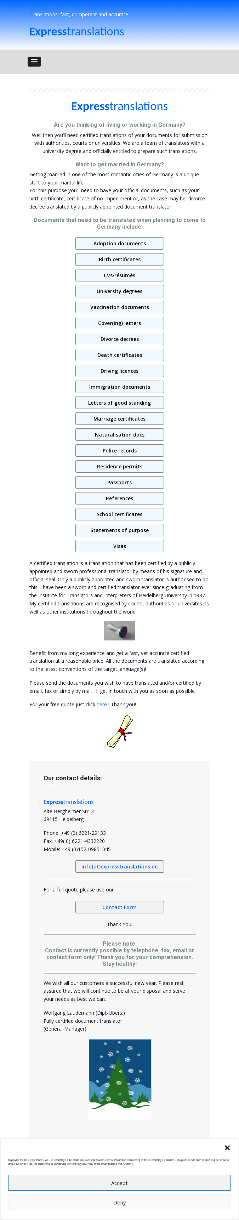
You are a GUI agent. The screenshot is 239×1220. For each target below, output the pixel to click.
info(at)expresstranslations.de (119, 866)
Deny (119, 1202)
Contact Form (119, 907)
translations (76, 31)
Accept (119, 1182)
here (102, 704)
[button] (227, 1147)
